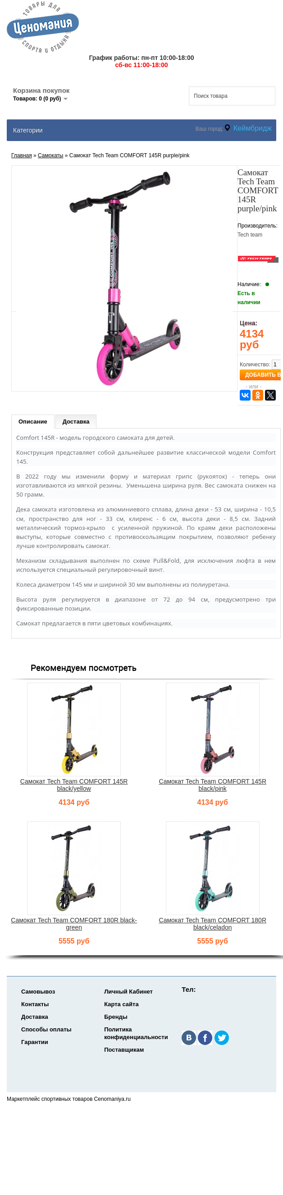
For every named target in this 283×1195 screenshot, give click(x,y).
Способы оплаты (46, 1029)
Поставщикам (124, 1049)
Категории (28, 130)
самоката (44, 509)
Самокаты (50, 155)
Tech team (249, 235)
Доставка (76, 421)
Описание (32, 421)
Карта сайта (121, 1004)
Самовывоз (38, 991)
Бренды (116, 1016)
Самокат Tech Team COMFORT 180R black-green (74, 924)
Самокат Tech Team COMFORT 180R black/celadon (212, 924)
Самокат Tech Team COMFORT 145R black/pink (212, 785)
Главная (21, 155)
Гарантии (34, 1042)
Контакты (35, 1004)
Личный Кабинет (128, 991)
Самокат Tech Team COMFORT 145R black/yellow (74, 785)
